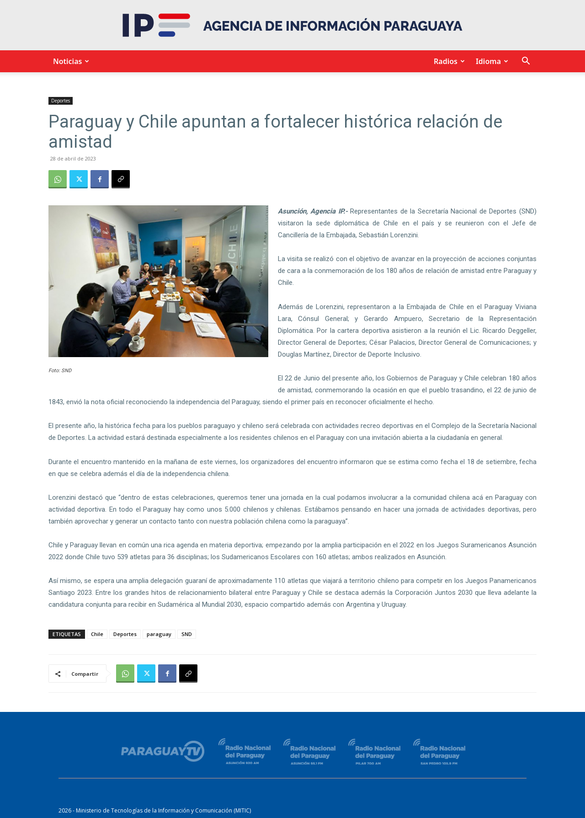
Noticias (69, 61)
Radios (448, 61)
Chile (97, 634)
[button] (526, 62)
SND (186, 634)
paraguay (159, 634)
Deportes (60, 100)
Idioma (490, 61)
